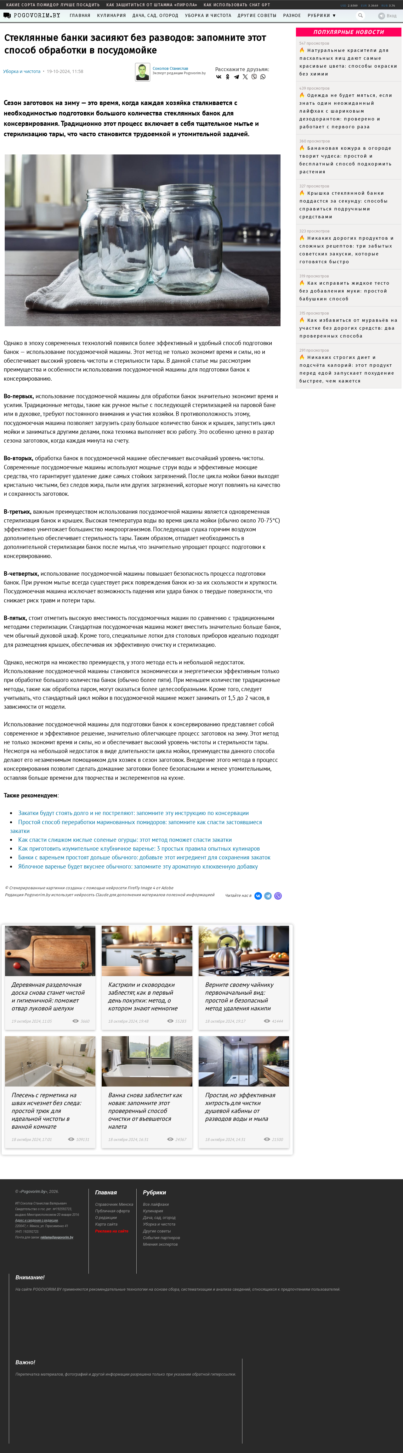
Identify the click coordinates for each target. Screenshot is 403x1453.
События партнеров (161, 1237)
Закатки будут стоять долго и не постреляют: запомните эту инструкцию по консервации (133, 813)
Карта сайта (106, 1224)
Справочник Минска (114, 1204)
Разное (292, 15)
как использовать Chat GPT (237, 5)
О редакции (106, 1217)
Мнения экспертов (160, 1244)
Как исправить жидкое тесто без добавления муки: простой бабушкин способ (344, 291)
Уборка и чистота (208, 15)
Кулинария (111, 15)
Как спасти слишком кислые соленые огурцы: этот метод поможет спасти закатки (125, 839)
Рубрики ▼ (322, 15)
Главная (80, 15)
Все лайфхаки (156, 1204)
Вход (387, 16)
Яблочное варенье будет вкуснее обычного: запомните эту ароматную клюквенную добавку (138, 866)
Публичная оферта (112, 1211)
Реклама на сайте (111, 1231)
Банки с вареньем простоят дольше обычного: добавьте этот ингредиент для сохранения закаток (144, 857)
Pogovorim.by (33, 1191)
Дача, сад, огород (156, 15)
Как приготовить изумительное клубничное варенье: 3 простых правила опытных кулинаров (139, 848)
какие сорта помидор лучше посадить (53, 5)
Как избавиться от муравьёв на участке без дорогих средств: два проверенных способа (348, 328)
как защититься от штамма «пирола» (151, 5)
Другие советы (257, 15)
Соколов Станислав (170, 68)
